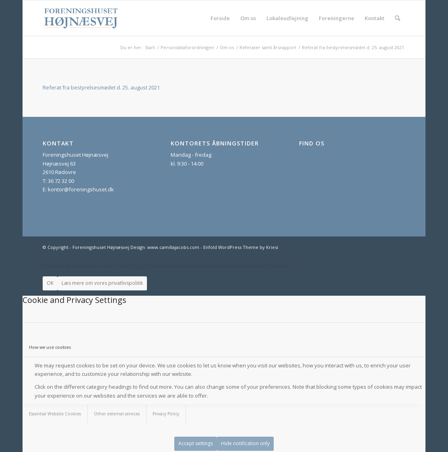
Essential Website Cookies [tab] (55, 414)
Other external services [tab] (117, 414)
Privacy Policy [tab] (166, 414)
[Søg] (397, 18)
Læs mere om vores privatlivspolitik (102, 283)
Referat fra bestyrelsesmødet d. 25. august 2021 (101, 87)
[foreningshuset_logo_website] (81, 18)
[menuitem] (220, 18)
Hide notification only (245, 443)
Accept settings (195, 443)
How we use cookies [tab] (50, 347)
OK (50, 283)
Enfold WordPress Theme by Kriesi (240, 247)
